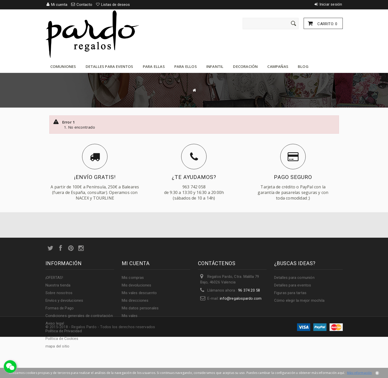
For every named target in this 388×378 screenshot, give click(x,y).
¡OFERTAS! (54, 277)
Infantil (215, 66)
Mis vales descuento (139, 293)
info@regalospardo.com (240, 298)
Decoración (245, 66)
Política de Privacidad (63, 331)
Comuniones (63, 66)
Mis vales (130, 315)
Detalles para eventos (109, 66)
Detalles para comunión (294, 277)
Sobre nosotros (59, 293)
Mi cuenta (136, 263)
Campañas (277, 66)
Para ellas (154, 66)
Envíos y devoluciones (64, 300)
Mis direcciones (135, 300)
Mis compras (133, 277)
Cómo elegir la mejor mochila (299, 300)
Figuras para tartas (290, 293)
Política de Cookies (62, 338)
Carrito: (326, 24)
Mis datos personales (140, 308)
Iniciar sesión (330, 4)
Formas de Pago (59, 308)
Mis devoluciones (136, 285)
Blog (303, 66)
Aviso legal (54, 323)
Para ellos (185, 66)
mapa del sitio (57, 346)
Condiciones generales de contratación (79, 315)
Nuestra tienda (58, 285)
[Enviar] (293, 23)
